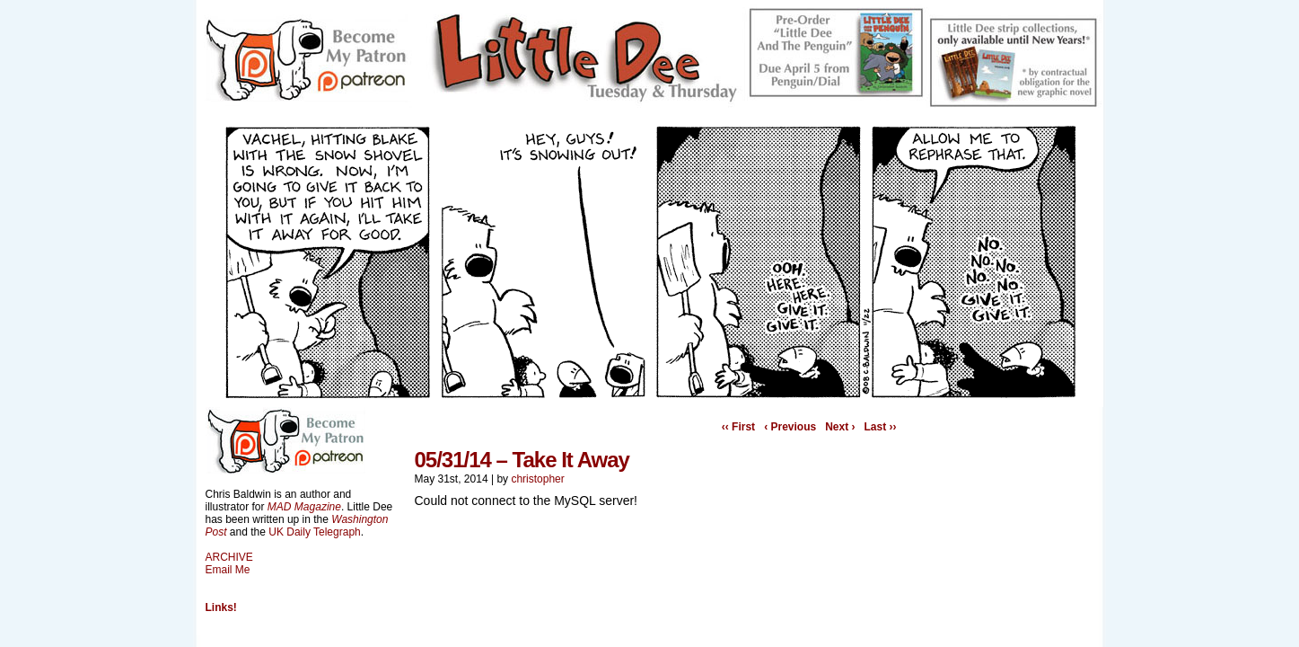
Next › (840, 427)
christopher (537, 479)
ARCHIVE (229, 557)
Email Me (228, 569)
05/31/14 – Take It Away (522, 460)
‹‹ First (738, 427)
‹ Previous (790, 427)
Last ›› (881, 427)
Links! (221, 607)
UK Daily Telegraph (314, 532)
